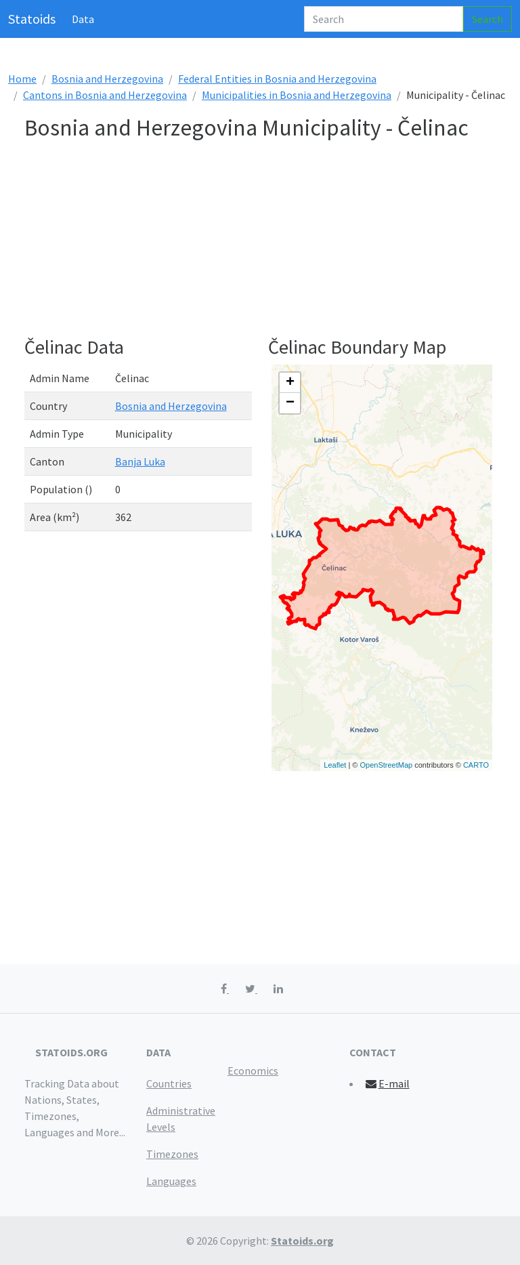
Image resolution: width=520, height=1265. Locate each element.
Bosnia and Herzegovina (107, 78)
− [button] (290, 403)
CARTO (476, 765)
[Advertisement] (260, 241)
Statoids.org (302, 1240)
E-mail (387, 1083)
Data (83, 19)
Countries (169, 1083)
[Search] (383, 19)
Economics (253, 1070)
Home (22, 78)
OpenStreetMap (386, 765)
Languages (171, 1181)
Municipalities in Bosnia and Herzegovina (296, 95)
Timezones (172, 1154)
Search (487, 19)
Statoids (32, 18)
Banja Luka (140, 461)
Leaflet (335, 765)
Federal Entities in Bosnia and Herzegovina (277, 78)
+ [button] (290, 383)
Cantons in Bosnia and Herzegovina (105, 95)
